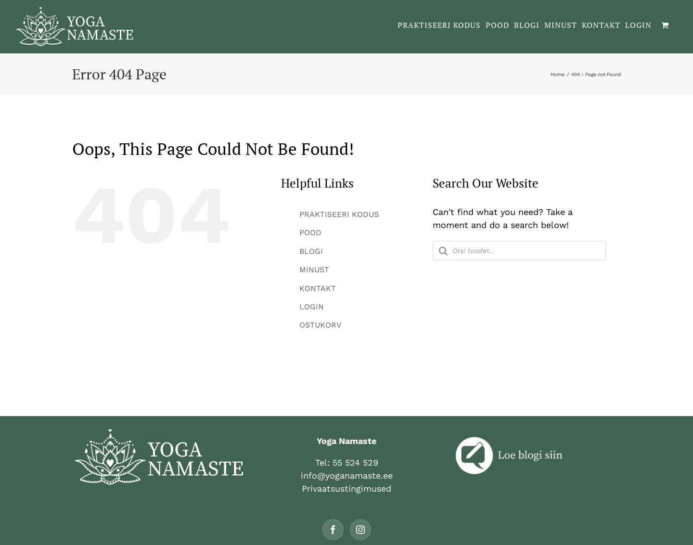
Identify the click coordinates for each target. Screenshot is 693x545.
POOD (310, 232)
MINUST (314, 269)
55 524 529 (355, 462)
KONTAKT (317, 288)
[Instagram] (360, 529)
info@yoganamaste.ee (347, 475)
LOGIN (311, 306)
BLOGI (311, 251)
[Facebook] (333, 529)
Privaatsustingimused (346, 488)
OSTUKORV (320, 325)
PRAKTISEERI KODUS (339, 214)
